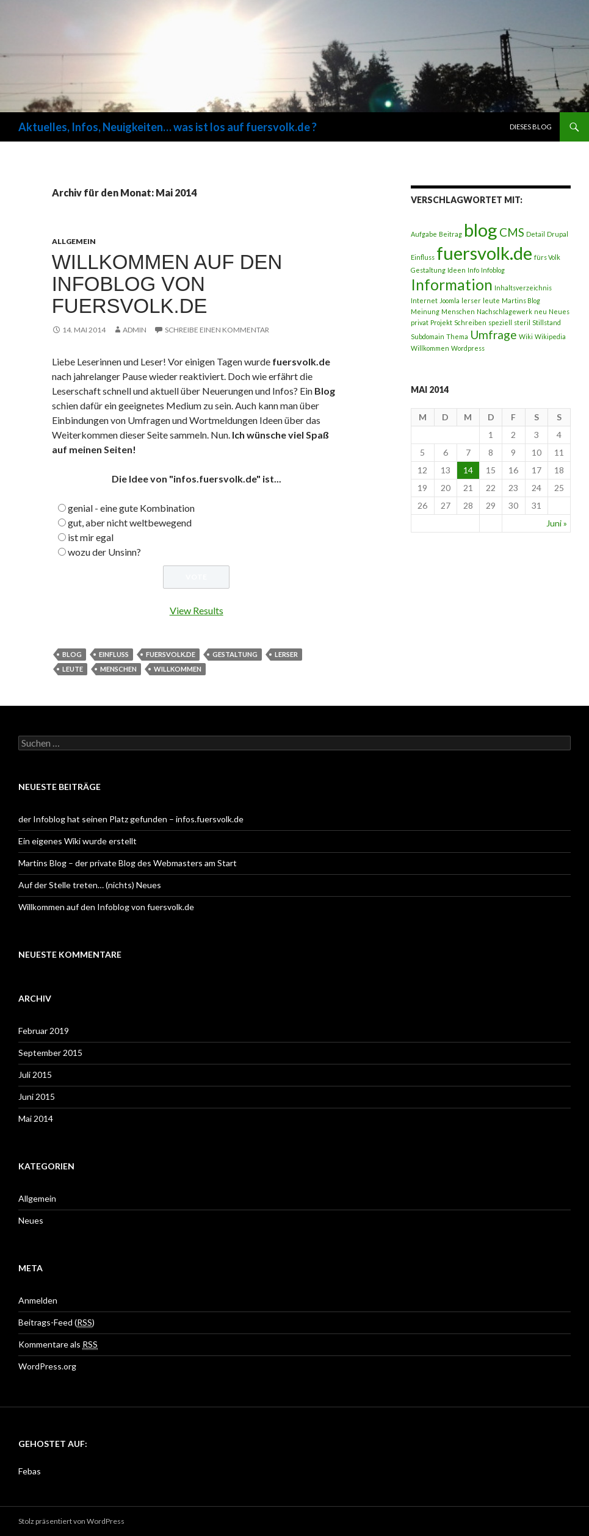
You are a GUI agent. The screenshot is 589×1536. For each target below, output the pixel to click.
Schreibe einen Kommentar (217, 329)
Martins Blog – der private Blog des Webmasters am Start (127, 863)
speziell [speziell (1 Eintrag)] (500, 322)
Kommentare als (58, 1344)
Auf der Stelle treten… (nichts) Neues (89, 885)
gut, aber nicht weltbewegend (130, 522)
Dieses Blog (531, 127)
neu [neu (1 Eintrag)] (540, 311)
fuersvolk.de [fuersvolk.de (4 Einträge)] (484, 253)
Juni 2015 (36, 1096)
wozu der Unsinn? (104, 552)
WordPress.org (47, 1366)
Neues (30, 1220)
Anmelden (37, 1300)
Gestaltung (235, 654)
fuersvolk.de (170, 654)
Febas (29, 1471)
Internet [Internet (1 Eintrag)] (424, 300)
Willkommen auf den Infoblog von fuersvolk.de (167, 284)
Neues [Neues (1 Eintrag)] (559, 311)
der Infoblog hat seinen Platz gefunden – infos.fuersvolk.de (131, 819)
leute (72, 669)
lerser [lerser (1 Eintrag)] (471, 300)
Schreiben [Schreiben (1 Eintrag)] (470, 322)
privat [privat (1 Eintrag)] (419, 322)
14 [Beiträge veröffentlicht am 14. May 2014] (468, 470)
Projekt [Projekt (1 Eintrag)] (441, 322)
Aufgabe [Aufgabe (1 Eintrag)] (424, 234)
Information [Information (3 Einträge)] (452, 284)
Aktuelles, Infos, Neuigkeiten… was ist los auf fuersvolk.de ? (167, 127)
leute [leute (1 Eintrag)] (491, 300)
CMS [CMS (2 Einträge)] (511, 232)
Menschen (118, 669)
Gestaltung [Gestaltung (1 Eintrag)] (428, 270)
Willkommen (177, 669)
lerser (286, 654)
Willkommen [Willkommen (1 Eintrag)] (430, 348)
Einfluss (114, 654)
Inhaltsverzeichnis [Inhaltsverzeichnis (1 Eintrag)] (523, 288)
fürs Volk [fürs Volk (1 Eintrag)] (547, 257)
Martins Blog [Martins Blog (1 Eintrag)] (521, 300)
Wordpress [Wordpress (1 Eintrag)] (468, 348)
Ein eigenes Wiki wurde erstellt (77, 841)
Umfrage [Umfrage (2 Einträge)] (493, 335)
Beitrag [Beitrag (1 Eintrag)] (450, 234)
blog (72, 654)
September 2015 (50, 1052)
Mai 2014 (35, 1118)
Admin (134, 329)
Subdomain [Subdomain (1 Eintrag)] (427, 336)
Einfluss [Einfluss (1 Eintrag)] (423, 257)
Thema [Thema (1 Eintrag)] (457, 336)
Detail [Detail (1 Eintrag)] (535, 234)
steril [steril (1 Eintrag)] (522, 322)
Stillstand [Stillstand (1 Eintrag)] (546, 322)
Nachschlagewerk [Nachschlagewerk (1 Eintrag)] (504, 311)
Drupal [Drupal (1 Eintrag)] (557, 234)
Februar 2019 (43, 1030)
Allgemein (74, 241)
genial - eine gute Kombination (131, 508)
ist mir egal (91, 537)
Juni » (556, 523)
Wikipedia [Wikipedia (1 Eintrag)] (550, 336)
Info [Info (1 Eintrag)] (473, 270)
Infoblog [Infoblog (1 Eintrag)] (493, 270)
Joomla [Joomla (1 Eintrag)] (449, 300)
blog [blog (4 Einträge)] (480, 229)
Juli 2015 (35, 1074)
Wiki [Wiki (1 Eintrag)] (526, 336)
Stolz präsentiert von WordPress (71, 1521)
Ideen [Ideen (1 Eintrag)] (456, 270)
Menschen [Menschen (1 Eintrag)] (458, 311)
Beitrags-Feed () (56, 1322)
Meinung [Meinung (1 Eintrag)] (425, 311)
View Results (196, 610)
